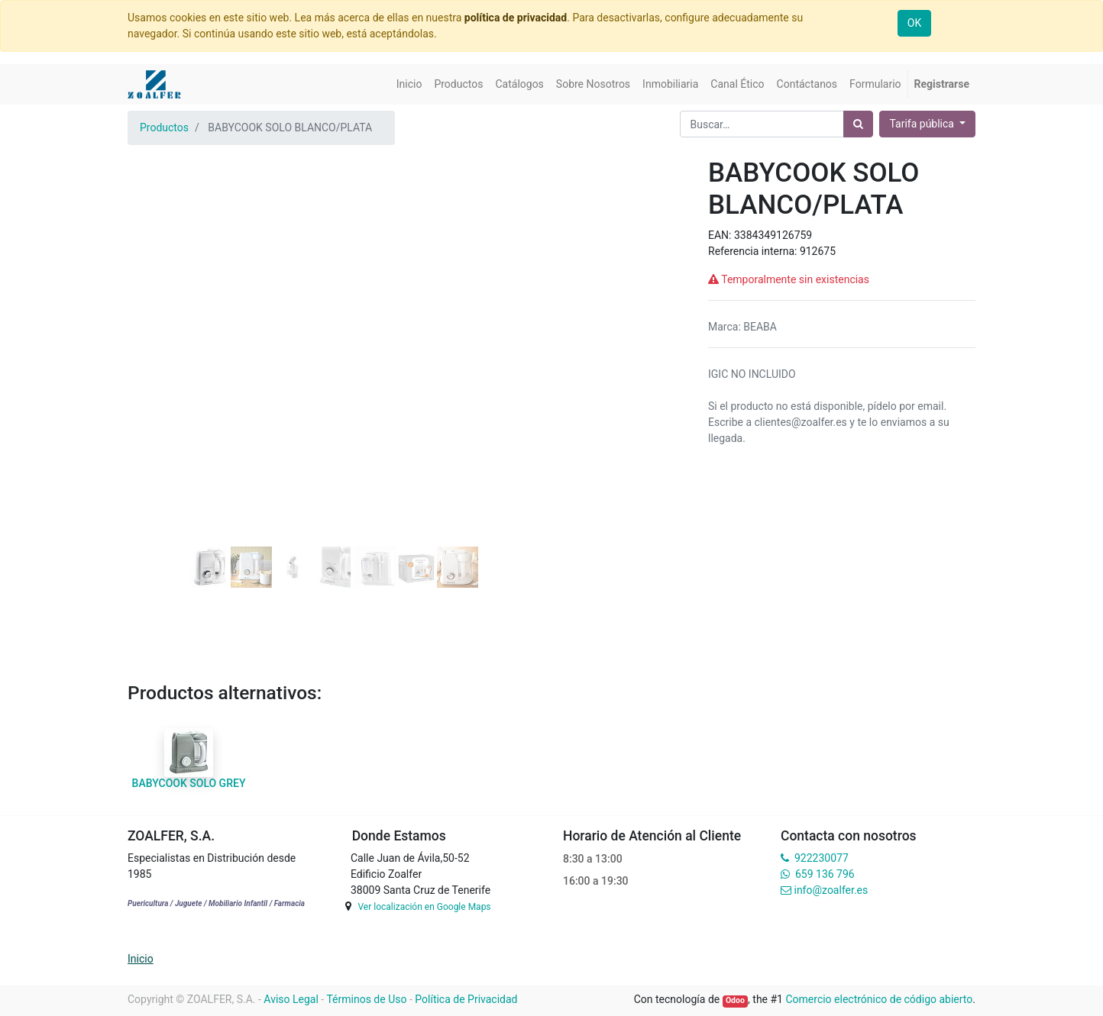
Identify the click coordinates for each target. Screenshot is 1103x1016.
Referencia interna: (754, 251)
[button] (158, 310)
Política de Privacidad (466, 999)
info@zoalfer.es (831, 890)
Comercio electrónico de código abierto (878, 999)
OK (914, 23)
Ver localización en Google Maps (423, 906)
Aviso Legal (291, 999)
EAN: (721, 235)
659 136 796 (824, 874)
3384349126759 (773, 235)
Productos (164, 127)
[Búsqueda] (858, 124)
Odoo (735, 1000)
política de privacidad (515, 17)
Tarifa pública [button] (922, 124)
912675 (818, 251)
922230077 (821, 858)
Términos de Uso (366, 999)
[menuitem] (409, 84)
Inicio (141, 959)
